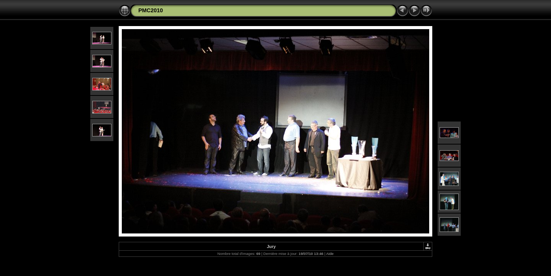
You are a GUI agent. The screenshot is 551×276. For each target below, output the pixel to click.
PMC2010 (150, 10)
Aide (330, 253)
